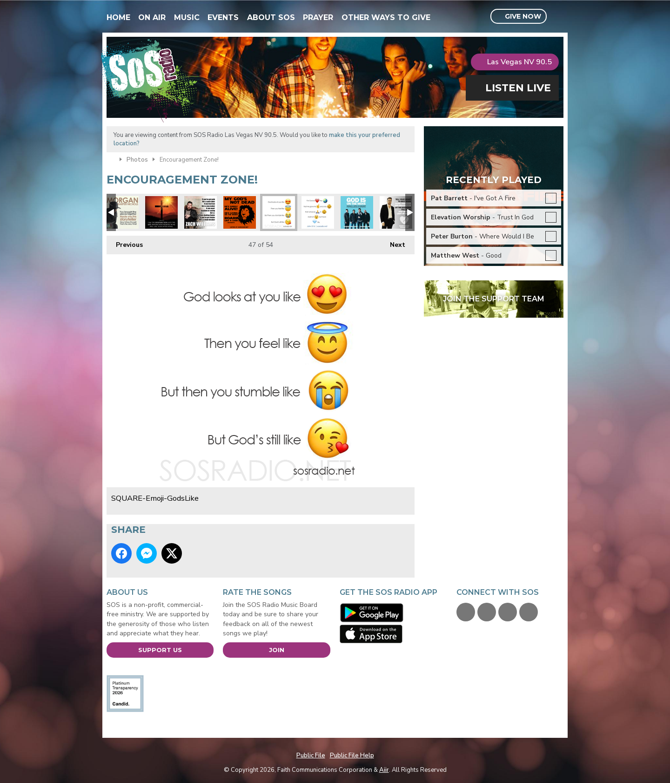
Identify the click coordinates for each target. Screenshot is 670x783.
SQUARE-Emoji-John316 (318, 212)
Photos (137, 160)
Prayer (318, 17)
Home (118, 17)
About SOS (271, 17)
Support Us (160, 650)
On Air (152, 17)
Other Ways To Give (386, 17)
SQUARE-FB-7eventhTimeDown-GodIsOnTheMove (357, 212)
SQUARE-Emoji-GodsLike (278, 212)
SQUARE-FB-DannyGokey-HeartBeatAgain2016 (396, 212)
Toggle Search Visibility (557, 16)
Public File (310, 755)
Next (393, 242)
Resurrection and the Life (161, 212)
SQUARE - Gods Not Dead (239, 212)
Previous (125, 242)
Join (276, 650)
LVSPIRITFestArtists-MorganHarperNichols (122, 212)
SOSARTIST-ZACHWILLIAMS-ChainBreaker (200, 212)
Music (187, 17)
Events (223, 17)
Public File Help (352, 755)
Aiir (384, 770)
